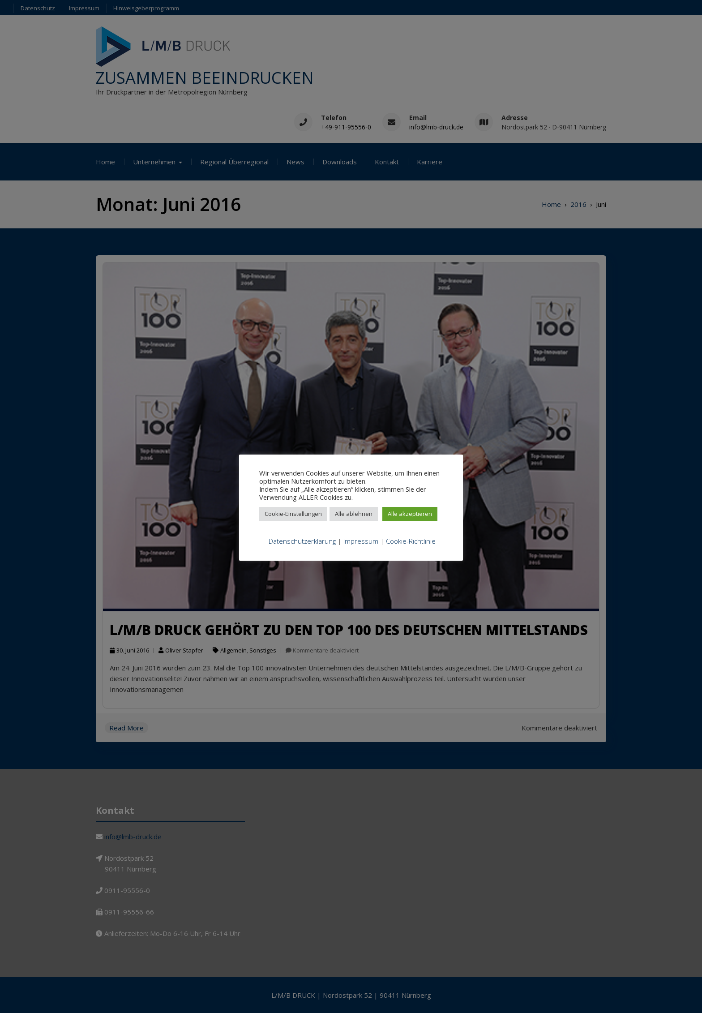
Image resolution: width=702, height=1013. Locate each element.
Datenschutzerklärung (302, 541)
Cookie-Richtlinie (411, 541)
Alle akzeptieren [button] (410, 514)
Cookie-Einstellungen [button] (293, 514)
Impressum (360, 541)
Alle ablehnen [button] (353, 514)
